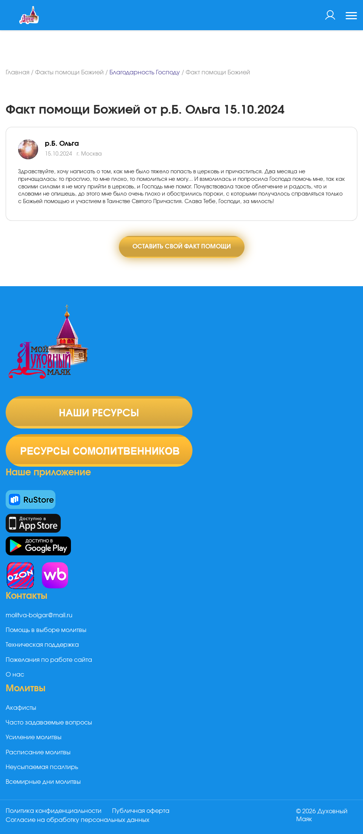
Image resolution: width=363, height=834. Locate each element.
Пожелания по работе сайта (49, 660)
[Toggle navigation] (351, 17)
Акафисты (21, 708)
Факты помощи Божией (69, 72)
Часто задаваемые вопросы (49, 723)
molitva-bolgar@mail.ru (39, 615)
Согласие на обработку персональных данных (77, 820)
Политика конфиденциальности (54, 811)
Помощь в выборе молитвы (46, 630)
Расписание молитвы (38, 752)
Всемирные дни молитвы (43, 782)
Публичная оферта (140, 811)
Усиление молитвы (34, 737)
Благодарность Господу (144, 72)
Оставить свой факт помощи (181, 247)
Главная (17, 72)
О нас (15, 675)
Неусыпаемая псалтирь (42, 767)
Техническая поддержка (42, 645)
